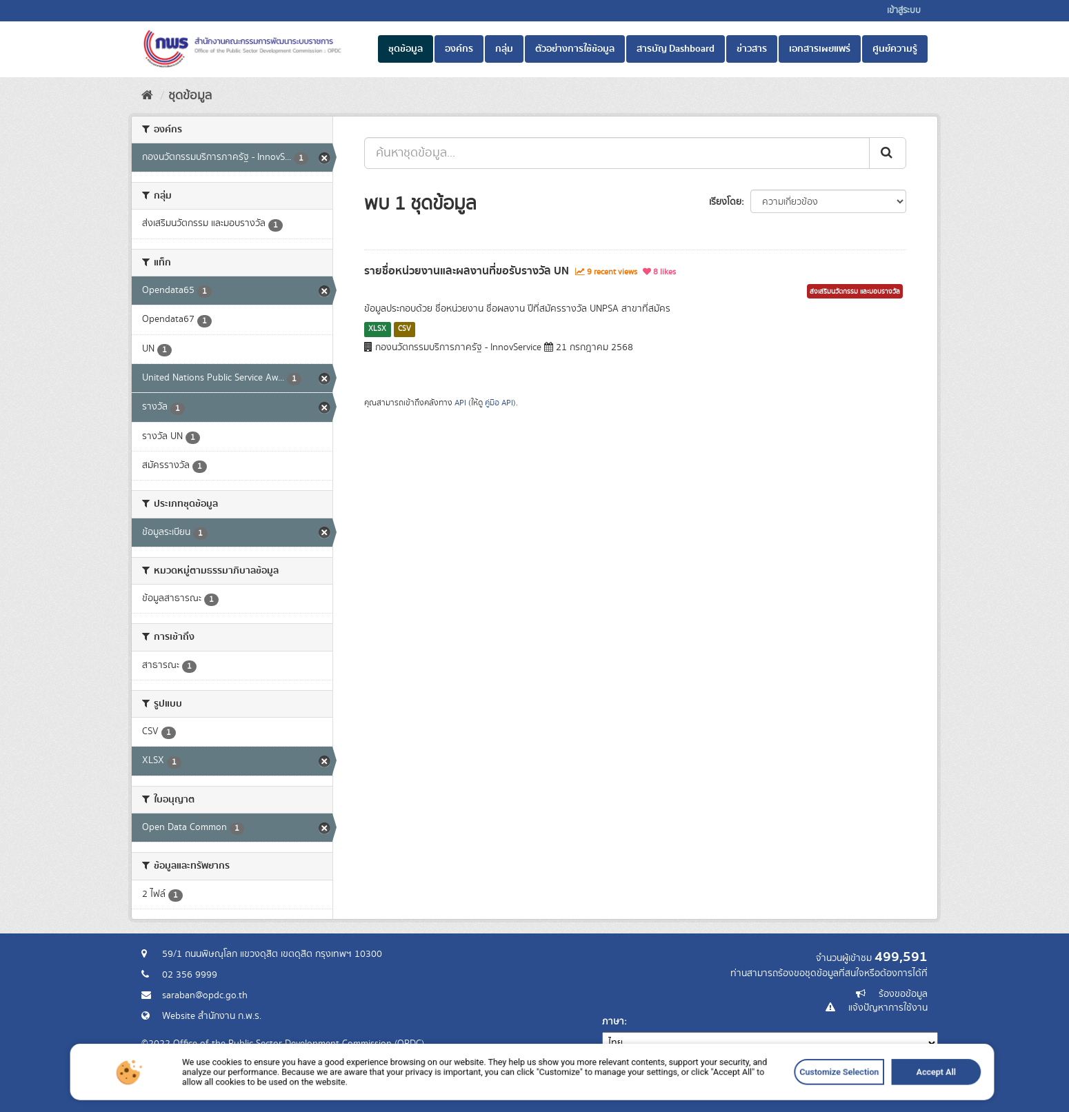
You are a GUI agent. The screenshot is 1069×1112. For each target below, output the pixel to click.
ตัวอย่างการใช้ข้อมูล (575, 49)
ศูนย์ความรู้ (894, 49)
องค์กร (459, 49)
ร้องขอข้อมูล (903, 994)
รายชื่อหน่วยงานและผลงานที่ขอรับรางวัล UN (466, 271)
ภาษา (613, 1022)
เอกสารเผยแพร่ (819, 49)
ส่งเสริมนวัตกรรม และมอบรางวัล (855, 291)
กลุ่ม (504, 49)
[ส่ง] (887, 153)
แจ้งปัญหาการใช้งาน (888, 1008)
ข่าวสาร (752, 49)
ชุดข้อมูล (405, 49)
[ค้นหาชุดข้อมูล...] (617, 153)
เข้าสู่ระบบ (904, 10)
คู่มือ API (499, 403)
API (460, 403)
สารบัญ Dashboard (676, 49)
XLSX (377, 328)
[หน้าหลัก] (147, 96)
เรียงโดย (725, 202)
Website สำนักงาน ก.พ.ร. (211, 1016)
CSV (404, 328)
